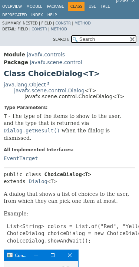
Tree (105, 6)
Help (52, 15)
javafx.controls (46, 54)
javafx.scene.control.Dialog (49, 90)
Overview (12, 6)
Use (92, 6)
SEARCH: (61, 39)
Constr (63, 23)
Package (55, 6)
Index (37, 15)
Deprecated (14, 15)
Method (83, 23)
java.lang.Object (25, 85)
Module (34, 6)
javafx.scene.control (56, 62)
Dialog (38, 181)
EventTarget (21, 158)
